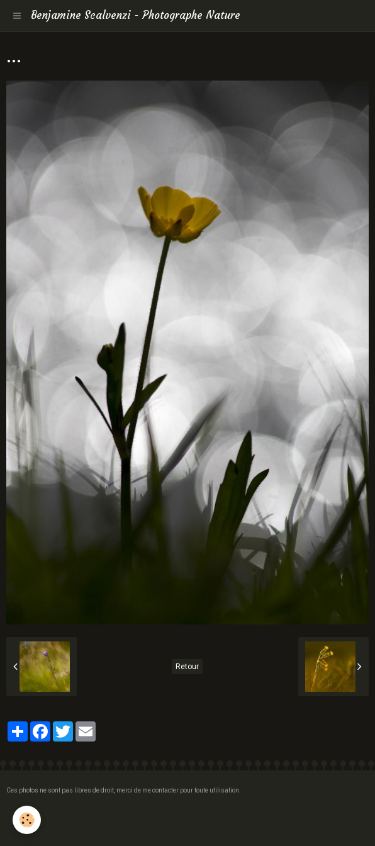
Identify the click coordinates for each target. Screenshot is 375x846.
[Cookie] (27, 820)
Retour (187, 666)
